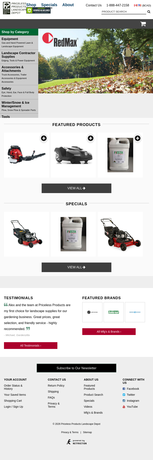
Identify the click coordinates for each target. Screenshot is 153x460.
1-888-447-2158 (117, 5)
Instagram (131, 400)
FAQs (51, 397)
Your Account (15, 379)
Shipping (53, 391)
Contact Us (94, 5)
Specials (49, 5)
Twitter (129, 394)
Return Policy (56, 385)
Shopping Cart (13, 400)
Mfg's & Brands (93, 412)
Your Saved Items (15, 394)
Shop (31, 5)
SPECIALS (76, 204)
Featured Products (89, 387)
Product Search (93, 394)
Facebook (131, 388)
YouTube (130, 406)
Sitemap (87, 432)
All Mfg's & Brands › (109, 331)
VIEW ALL (77, 188)
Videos (88, 406)
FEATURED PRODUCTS (76, 124)
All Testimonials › (30, 345)
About (68, 5)
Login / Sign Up (13, 406)
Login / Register (138, 24)
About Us (91, 379)
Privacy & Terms (54, 405)
